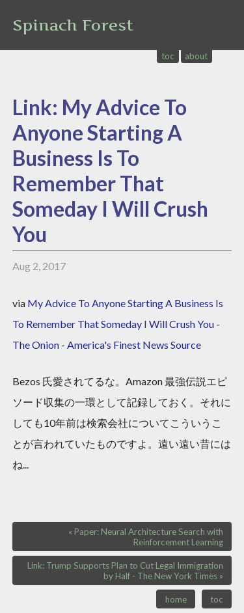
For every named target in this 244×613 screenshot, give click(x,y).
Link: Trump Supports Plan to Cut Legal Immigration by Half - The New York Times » (125, 570)
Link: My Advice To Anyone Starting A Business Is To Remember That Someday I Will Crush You (110, 170)
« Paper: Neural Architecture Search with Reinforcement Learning (145, 536)
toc (167, 56)
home (176, 599)
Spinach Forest (72, 25)
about (196, 56)
